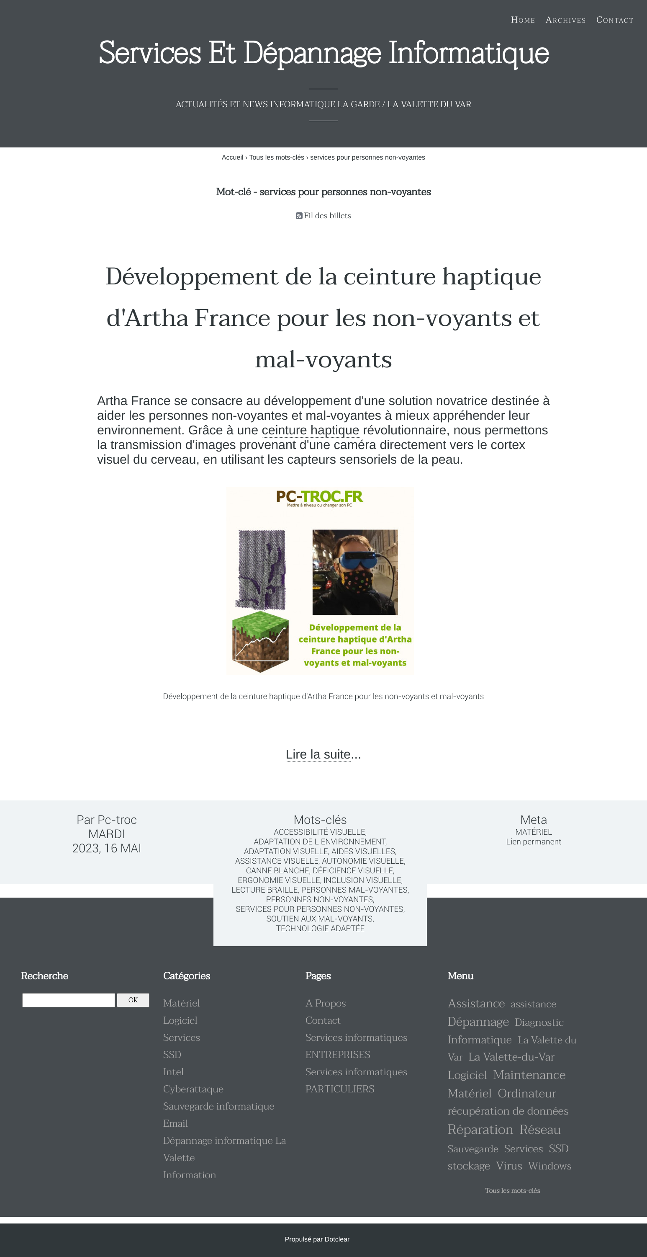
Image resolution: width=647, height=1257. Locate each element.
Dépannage (478, 1022)
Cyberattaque (193, 1089)
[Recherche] (68, 1000)
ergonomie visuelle (279, 880)
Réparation (480, 1129)
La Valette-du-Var (511, 1057)
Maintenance (529, 1075)
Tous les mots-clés (276, 157)
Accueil (233, 157)
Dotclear (337, 1239)
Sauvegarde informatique (219, 1106)
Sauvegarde (473, 1149)
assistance (533, 1004)
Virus (509, 1166)
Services (181, 1037)
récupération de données (508, 1111)
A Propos (326, 1003)
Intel (173, 1072)
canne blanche (277, 870)
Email (175, 1123)
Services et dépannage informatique (324, 54)
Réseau (540, 1129)
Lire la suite (318, 754)
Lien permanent (533, 842)
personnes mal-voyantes (354, 890)
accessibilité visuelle (319, 832)
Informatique (480, 1040)
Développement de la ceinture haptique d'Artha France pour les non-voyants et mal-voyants (323, 318)
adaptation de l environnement (319, 842)
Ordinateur (527, 1094)
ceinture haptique (310, 430)
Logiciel (180, 1020)
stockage (469, 1166)
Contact (323, 1020)
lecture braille (264, 890)
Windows (550, 1166)
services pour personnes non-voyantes (319, 909)
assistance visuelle (276, 861)
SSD (172, 1054)
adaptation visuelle (286, 851)
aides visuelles (363, 851)
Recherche (44, 976)
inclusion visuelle (362, 880)
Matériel (533, 832)
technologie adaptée (320, 928)
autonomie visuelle (363, 861)
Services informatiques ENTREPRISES (357, 1046)
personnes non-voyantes (319, 899)
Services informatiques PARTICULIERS (357, 1080)
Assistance (476, 1004)
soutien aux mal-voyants (319, 919)
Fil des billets (328, 216)
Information (189, 1175)
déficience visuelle (353, 870)
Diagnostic (539, 1023)
